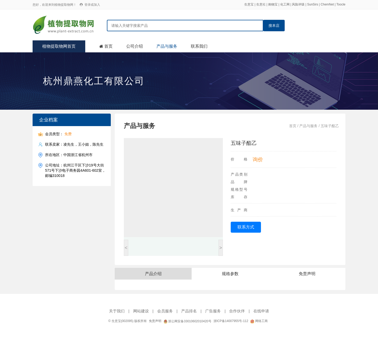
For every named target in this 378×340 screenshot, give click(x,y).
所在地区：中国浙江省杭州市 (69, 154)
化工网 (285, 4)
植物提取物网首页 (59, 46)
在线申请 (261, 311)
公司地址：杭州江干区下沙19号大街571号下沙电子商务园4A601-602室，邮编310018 (75, 170)
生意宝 (249, 4)
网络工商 (258, 321)
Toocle (340, 4)
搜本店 (274, 25)
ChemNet (327, 4)
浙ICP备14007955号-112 (231, 321)
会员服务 (165, 311)
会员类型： (58, 134)
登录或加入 (92, 5)
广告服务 (213, 311)
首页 (108, 46)
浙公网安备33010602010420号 (187, 321)
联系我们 (199, 46)
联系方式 (245, 227)
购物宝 (273, 4)
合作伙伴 (237, 311)
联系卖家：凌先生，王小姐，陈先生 (74, 144)
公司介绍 (134, 46)
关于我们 (117, 311)
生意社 (261, 4)
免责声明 (155, 321)
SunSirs (312, 4)
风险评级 (298, 4)
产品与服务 (166, 46)
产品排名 (189, 311)
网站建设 (141, 311)
